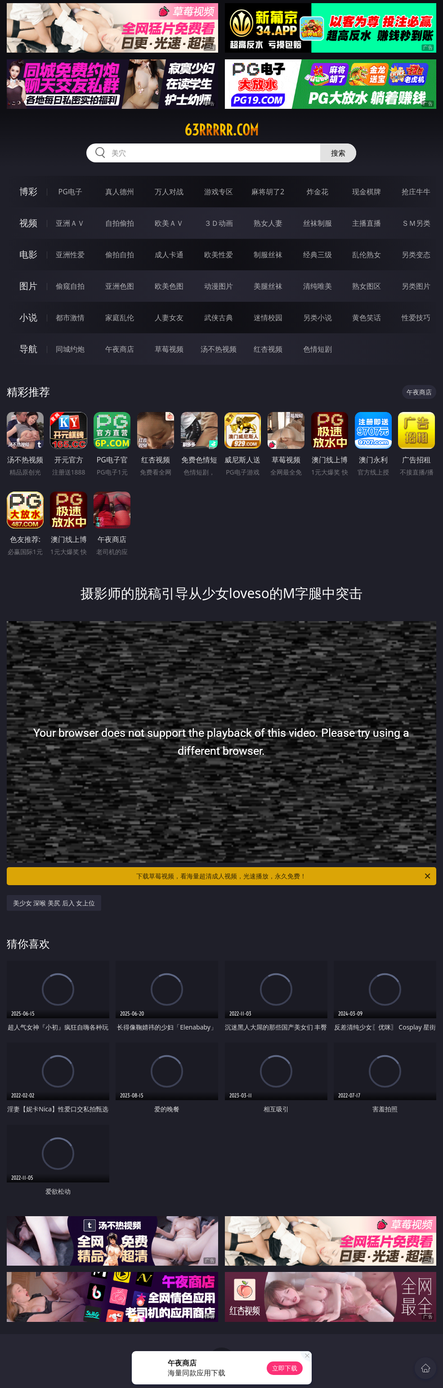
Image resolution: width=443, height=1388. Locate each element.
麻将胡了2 (267, 192)
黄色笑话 (366, 317)
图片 (28, 286)
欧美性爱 (218, 255)
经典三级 (317, 255)
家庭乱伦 (119, 317)
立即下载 (284, 1368)
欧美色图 (169, 286)
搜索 (338, 153)
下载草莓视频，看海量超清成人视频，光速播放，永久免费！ (284, 876)
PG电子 (70, 192)
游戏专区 (218, 192)
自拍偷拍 (119, 223)
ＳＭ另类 (416, 223)
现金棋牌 (366, 192)
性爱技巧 (416, 317)
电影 (28, 254)
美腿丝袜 (268, 286)
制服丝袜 (268, 255)
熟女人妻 (268, 223)
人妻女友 (169, 317)
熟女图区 (366, 286)
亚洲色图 (119, 286)
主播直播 (366, 223)
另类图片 (416, 286)
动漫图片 (218, 286)
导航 (28, 349)
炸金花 (317, 192)
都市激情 (70, 317)
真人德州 (119, 192)
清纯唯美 (317, 286)
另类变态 (416, 255)
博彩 (28, 191)
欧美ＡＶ (169, 223)
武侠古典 (218, 317)
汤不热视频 (219, 349)
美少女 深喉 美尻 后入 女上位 (54, 903)
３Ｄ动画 (218, 223)
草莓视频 (169, 349)
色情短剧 (317, 349)
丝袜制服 (317, 223)
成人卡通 (169, 255)
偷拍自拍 (119, 255)
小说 (28, 317)
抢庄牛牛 (416, 192)
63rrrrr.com (221, 130)
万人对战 (169, 192)
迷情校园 (268, 317)
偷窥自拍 (70, 286)
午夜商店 (119, 349)
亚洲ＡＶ (70, 223)
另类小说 (317, 317)
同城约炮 (70, 349)
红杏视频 (268, 349)
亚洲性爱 (70, 255)
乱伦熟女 (366, 255)
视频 (28, 223)
